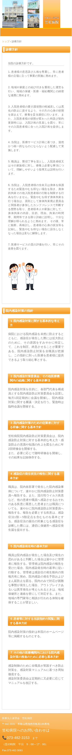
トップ (5, 41)
